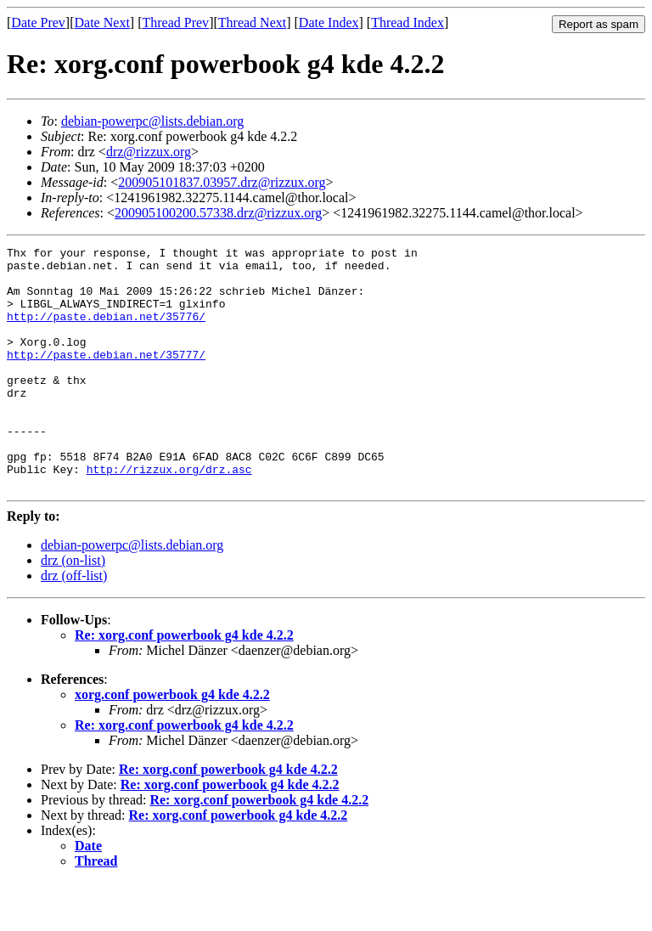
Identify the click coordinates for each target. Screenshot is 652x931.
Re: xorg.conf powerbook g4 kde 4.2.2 (184, 683)
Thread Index (407, 22)
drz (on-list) (73, 608)
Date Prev (38, 22)
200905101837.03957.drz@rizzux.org (221, 182)
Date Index (329, 22)
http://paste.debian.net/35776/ (106, 331)
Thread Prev (175, 22)
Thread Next (252, 22)
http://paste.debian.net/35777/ (106, 377)
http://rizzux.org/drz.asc (169, 514)
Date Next (102, 22)
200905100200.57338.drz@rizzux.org (218, 213)
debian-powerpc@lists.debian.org (152, 121)
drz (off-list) (74, 624)
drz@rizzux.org (148, 151)
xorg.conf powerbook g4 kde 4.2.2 (172, 743)
